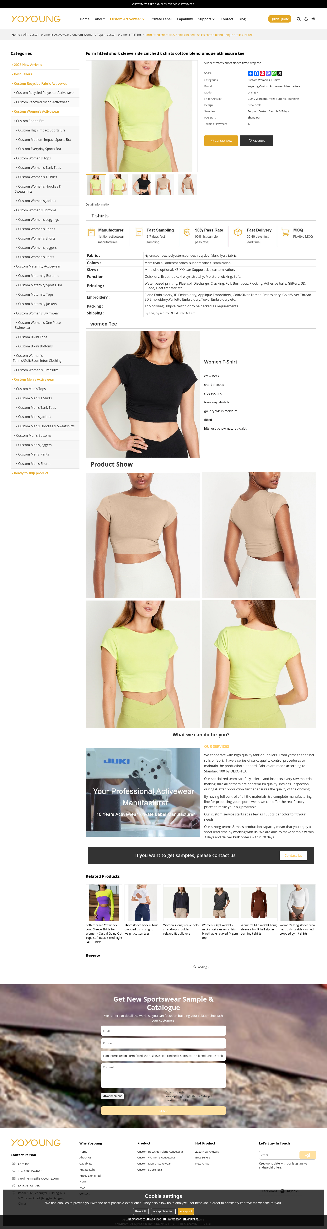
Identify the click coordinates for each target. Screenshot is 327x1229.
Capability (185, 18)
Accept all (186, 1211)
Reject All (140, 1211)
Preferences (172, 1218)
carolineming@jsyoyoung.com (38, 1178)
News (83, 1182)
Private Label (161, 18)
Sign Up (313, 19)
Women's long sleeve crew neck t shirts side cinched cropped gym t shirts (297, 929)
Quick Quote (279, 19)
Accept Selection (163, 1211)
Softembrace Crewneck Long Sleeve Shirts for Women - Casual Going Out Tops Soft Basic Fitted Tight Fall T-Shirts (104, 933)
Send (163, 1110)
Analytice (154, 1218)
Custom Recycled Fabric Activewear (160, 1151)
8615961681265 (29, 1186)
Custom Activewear (125, 18)
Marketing (191, 1218)
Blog (242, 18)
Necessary (136, 1218)
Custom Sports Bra (149, 1169)
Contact (227, 18)
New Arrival (202, 1163)
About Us (85, 1157)
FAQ (82, 1188)
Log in (306, 19)
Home (84, 18)
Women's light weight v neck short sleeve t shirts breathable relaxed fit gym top (220, 931)
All (24, 34)
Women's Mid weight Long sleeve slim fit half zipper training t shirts (259, 929)
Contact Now (223, 140)
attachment (112, 1095)
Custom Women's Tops (88, 34)
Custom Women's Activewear (49, 34)
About (100, 18)
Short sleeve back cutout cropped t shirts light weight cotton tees (141, 929)
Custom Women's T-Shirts (124, 34)
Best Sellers (202, 1157)
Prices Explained (90, 1175)
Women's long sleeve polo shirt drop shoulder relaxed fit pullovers (181, 929)
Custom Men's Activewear (154, 1163)
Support (204, 18)
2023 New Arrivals (207, 1151)
